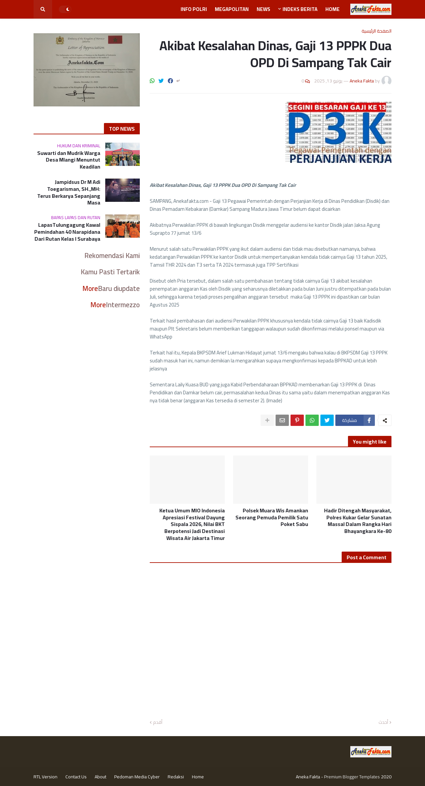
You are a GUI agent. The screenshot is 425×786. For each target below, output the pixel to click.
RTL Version (45, 776)
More (90, 288)
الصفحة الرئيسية (376, 31)
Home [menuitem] (332, 9)
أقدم (157, 722)
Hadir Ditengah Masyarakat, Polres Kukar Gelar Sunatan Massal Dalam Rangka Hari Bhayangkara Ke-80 (357, 521)
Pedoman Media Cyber (137, 776)
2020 (386, 776)
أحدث (383, 722)
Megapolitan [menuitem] (232, 9)
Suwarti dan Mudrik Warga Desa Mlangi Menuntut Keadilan (68, 160)
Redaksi (176, 776)
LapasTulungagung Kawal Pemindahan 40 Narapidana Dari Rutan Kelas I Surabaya (67, 231)
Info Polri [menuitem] (194, 9)
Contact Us (76, 776)
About (100, 776)
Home (198, 776)
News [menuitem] (263, 9)
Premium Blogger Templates (352, 776)
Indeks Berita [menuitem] (300, 9)
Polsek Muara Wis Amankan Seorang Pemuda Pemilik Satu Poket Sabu (271, 517)
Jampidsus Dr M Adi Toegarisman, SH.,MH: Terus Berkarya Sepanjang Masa (68, 192)
